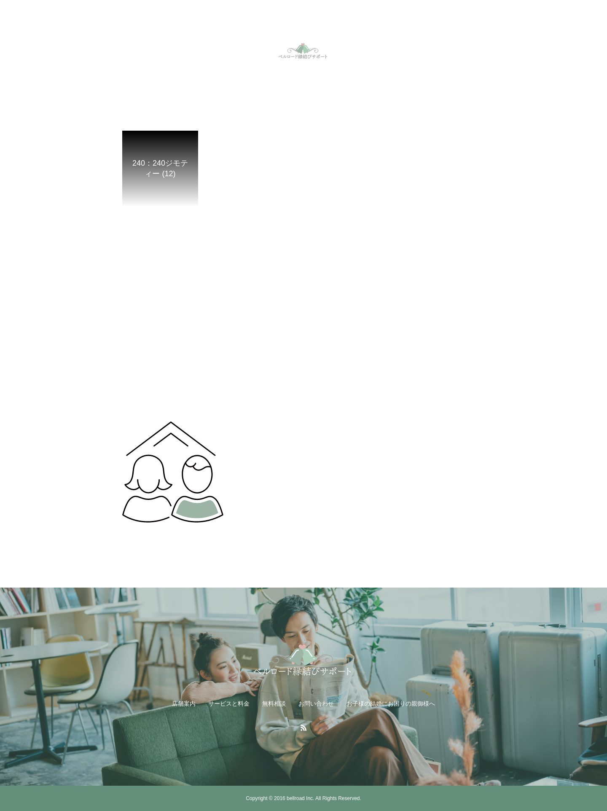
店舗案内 (184, 703)
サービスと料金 (229, 703)
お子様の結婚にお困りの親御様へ (390, 703)
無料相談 (274, 703)
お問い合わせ (316, 703)
